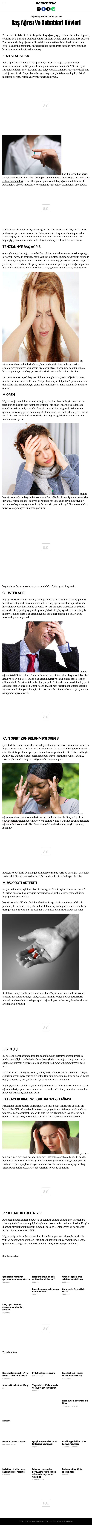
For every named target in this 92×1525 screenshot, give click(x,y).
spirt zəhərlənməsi (12, 820)
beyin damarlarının (13, 586)
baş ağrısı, (41, 401)
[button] (3, 3)
